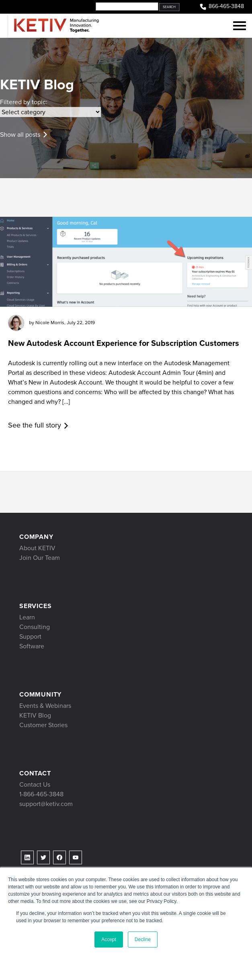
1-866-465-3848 (41, 794)
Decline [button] (143, 939)
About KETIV (37, 548)
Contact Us (34, 784)
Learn (27, 617)
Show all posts (20, 134)
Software (31, 646)
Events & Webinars (45, 705)
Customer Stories (43, 725)
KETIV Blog (35, 715)
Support (30, 636)
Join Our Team (39, 557)
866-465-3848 (221, 6)
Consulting (34, 626)
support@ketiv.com (46, 803)
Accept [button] (108, 939)
